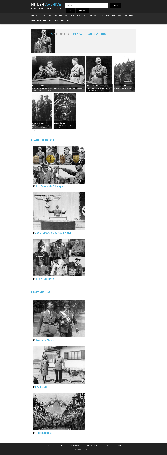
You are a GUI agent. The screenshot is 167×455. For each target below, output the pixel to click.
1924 (49, 16)
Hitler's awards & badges (48, 186)
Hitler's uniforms (43, 279)
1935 (113, 16)
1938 (131, 16)
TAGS (70, 10)
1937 (125, 16)
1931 (90, 16)
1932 (95, 16)
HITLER (46, 4)
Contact (119, 445)
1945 (68, 21)
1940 (39, 21)
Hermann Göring (43, 340)
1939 (33, 21)
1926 (61, 16)
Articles (60, 445)
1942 (50, 21)
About (47, 445)
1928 (72, 16)
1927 (66, 16)
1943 (56, 21)
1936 (119, 16)
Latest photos (92, 445)
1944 (62, 21)
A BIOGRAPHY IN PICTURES (46, 8)
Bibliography (75, 445)
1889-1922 (35, 16)
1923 (43, 16)
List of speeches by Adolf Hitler (52, 233)
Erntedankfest (42, 433)
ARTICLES (82, 10)
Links (107, 445)
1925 (55, 16)
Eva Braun (40, 387)
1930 (84, 16)
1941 (44, 21)
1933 (101, 16)
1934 (107, 16)
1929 (78, 16)
